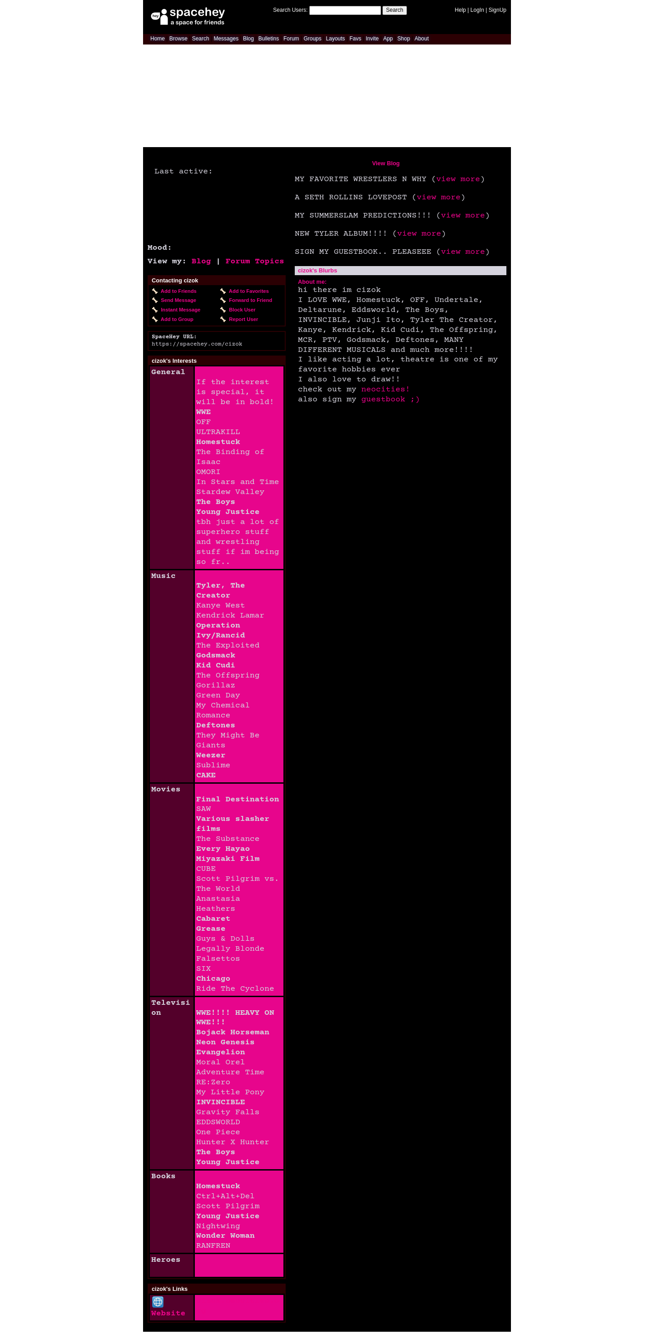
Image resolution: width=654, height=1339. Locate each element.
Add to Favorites (247, 291)
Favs (355, 38)
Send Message (177, 300)
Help (460, 10)
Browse (178, 38)
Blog (248, 38)
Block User (241, 309)
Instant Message (179, 309)
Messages (225, 38)
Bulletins (268, 38)
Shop (403, 38)
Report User (242, 319)
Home (157, 38)
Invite (372, 38)
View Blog (386, 163)
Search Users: (290, 10)
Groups (312, 38)
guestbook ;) (391, 399)
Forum (291, 38)
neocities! (386, 389)
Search (394, 10)
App (388, 38)
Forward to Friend (249, 300)
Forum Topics (255, 261)
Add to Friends (177, 291)
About (422, 38)
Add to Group (175, 319)
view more (458, 179)
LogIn (477, 10)
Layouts (335, 38)
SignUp (497, 10)
